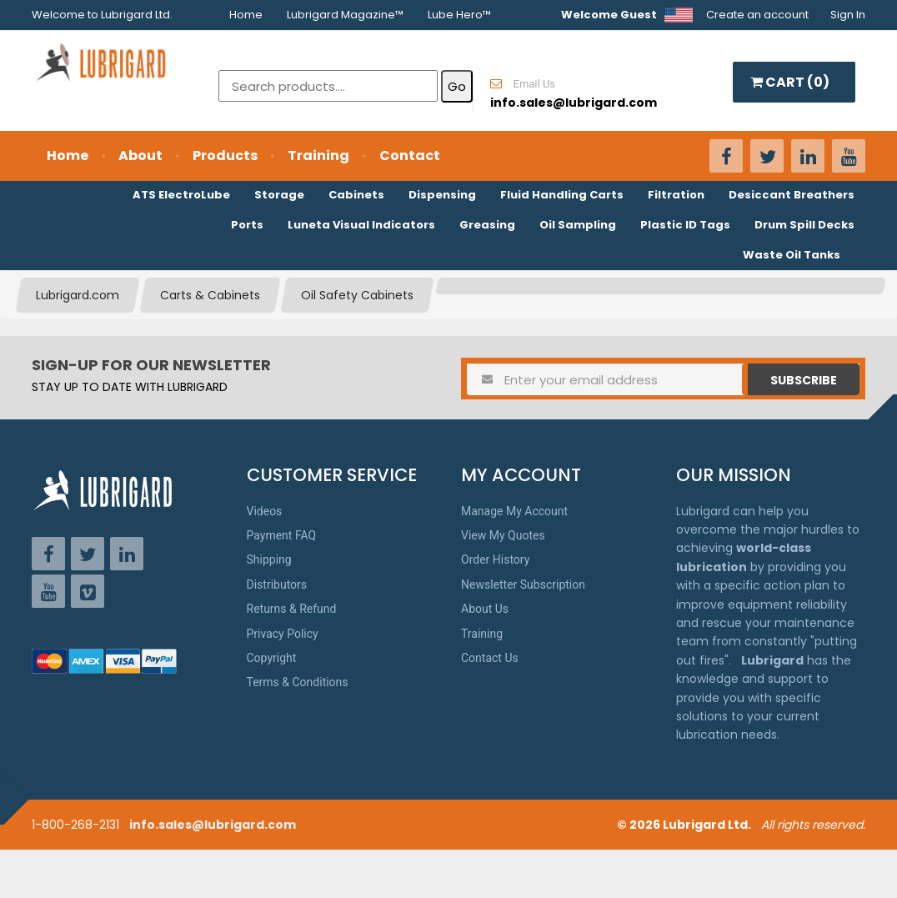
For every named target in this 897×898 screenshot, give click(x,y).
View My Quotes (503, 535)
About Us (485, 608)
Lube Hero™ (459, 15)
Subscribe (803, 380)
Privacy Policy (282, 633)
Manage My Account (514, 511)
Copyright (272, 658)
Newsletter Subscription (523, 584)
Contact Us (490, 658)
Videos (265, 511)
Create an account (757, 15)
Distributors (277, 584)
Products (225, 155)
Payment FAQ (282, 535)
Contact (409, 155)
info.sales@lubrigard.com (212, 824)
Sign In (847, 15)
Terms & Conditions (297, 682)
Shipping (269, 559)
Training (318, 155)
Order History (495, 559)
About (140, 155)
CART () (789, 82)
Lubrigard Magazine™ (345, 15)
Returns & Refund (292, 608)
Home (246, 15)
